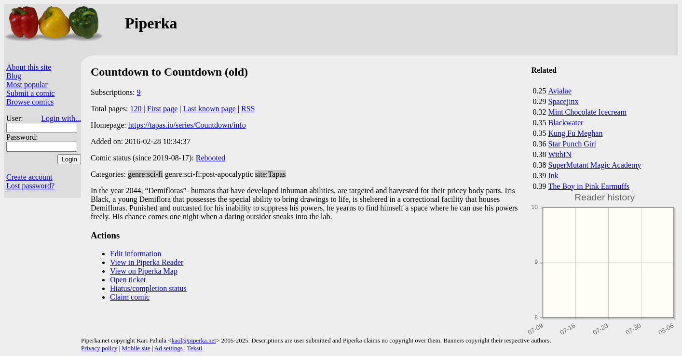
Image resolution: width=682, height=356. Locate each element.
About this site (28, 67)
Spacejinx (563, 101)
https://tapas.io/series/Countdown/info (187, 125)
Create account (29, 177)
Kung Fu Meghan (575, 133)
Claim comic (130, 297)
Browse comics (30, 102)
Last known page (209, 109)
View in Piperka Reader (146, 262)
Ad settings (168, 348)
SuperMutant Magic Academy (594, 165)
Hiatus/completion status (148, 288)
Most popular (27, 84)
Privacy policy (99, 348)
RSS (248, 109)
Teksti (195, 348)
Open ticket (128, 280)
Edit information (135, 254)
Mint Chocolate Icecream (587, 112)
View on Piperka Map (143, 271)
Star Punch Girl (572, 144)
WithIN (560, 154)
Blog (13, 76)
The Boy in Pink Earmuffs (589, 186)
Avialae (560, 91)
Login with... (61, 118)
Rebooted (210, 158)
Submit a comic (30, 93)
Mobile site (136, 348)
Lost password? (30, 186)
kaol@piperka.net (193, 340)
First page (162, 109)
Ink (553, 175)
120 (137, 109)
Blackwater (566, 123)
